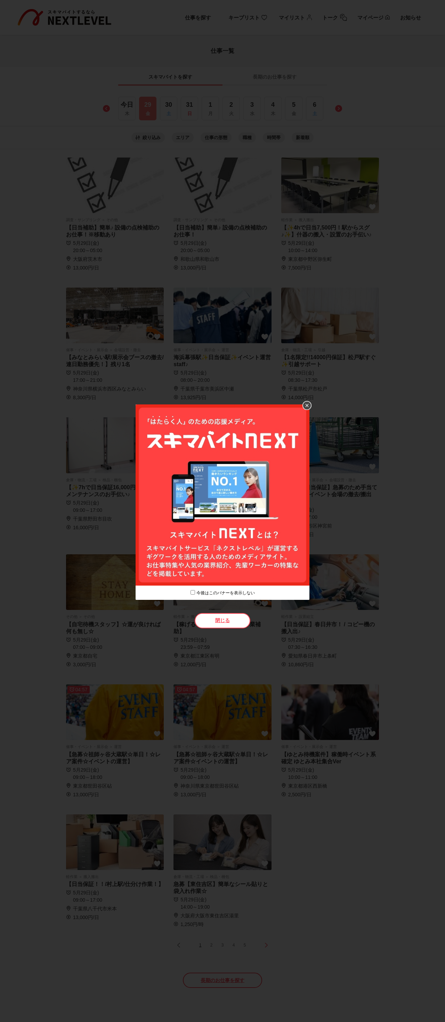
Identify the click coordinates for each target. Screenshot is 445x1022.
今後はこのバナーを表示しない (225, 593)
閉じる (222, 620)
